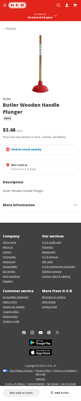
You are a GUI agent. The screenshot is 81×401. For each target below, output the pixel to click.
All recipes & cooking (53, 297)
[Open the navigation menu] (5, 5)
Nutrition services (52, 271)
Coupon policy (11, 311)
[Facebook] (24, 332)
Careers (7, 252)
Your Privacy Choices (21, 370)
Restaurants (49, 252)
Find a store (9, 242)
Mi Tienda (52, 383)
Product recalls (11, 321)
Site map (40, 374)
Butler (7, 99)
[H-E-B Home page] (17, 5)
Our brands (9, 271)
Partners (40, 379)
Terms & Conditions (65, 370)
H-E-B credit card (51, 242)
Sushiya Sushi (49, 306)
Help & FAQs (10, 302)
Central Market (36, 383)
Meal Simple (49, 302)
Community (9, 257)
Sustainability (10, 266)
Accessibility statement (15, 297)
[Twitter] (57, 332)
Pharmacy (47, 247)
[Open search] (58, 5)
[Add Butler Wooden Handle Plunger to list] (59, 393)
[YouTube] (40, 332)
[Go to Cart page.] (75, 5)
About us (8, 247)
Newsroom (9, 261)
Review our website (14, 306)
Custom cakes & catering (56, 276)
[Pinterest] (49, 332)
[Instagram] (32, 332)
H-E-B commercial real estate (58, 266)
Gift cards (47, 261)
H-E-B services (50, 257)
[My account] (67, 5)
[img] (40, 64)
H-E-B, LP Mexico (15, 383)
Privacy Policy (43, 370)
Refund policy (10, 316)
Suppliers (8, 281)
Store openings (11, 276)
